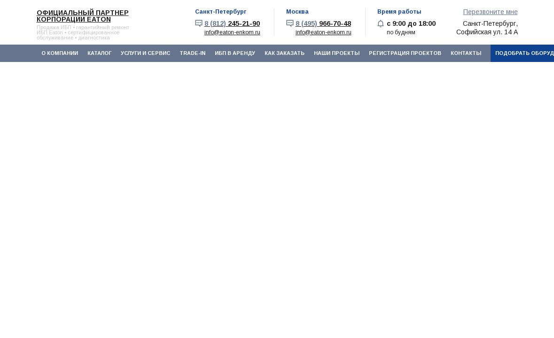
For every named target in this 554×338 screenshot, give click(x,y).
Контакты (466, 53)
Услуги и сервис (145, 53)
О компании (59, 53)
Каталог (99, 53)
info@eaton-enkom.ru (232, 32)
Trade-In (192, 53)
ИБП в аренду (235, 53)
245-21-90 (232, 23)
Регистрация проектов (405, 53)
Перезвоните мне (490, 11)
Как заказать (284, 53)
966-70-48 (323, 23)
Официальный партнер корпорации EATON (83, 16)
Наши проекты (336, 53)
